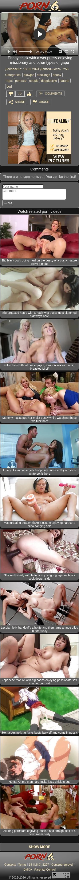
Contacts (10, 864)
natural (64, 80)
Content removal (62, 864)
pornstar (21, 80)
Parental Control (45, 869)
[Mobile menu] (3, 5)
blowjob (29, 75)
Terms (22, 864)
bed (9, 86)
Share (20, 101)
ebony (57, 75)
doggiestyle (49, 80)
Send (8, 203)
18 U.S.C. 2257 (39, 864)
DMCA (27, 869)
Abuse (44, 101)
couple (34, 80)
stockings (43, 75)
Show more (39, 847)
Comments (53, 93)
